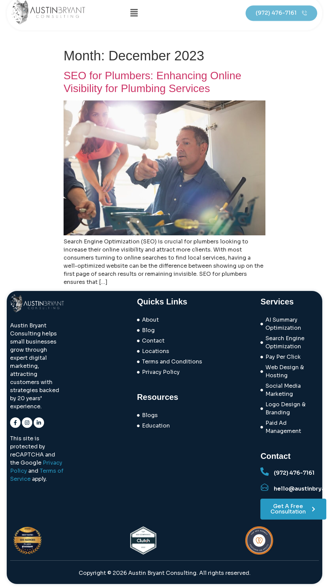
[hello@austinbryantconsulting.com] (264, 487)
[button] (134, 8)
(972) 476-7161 (294, 472)
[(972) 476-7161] (264, 471)
